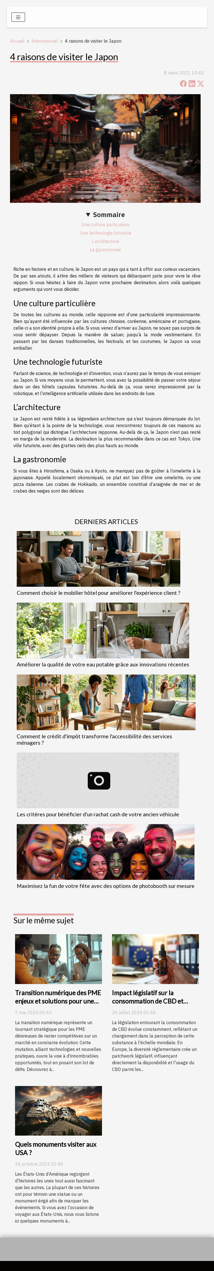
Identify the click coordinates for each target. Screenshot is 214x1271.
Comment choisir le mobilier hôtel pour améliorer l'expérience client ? (98, 593)
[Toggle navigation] (18, 17)
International (44, 41)
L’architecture (105, 241)
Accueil (17, 41)
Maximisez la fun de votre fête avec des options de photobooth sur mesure (105, 886)
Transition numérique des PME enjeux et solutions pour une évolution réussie (58, 1001)
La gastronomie (105, 249)
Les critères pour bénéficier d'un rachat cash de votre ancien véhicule (98, 814)
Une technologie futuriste (105, 233)
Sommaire (109, 214)
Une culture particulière (105, 224)
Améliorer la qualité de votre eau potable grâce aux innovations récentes (103, 664)
